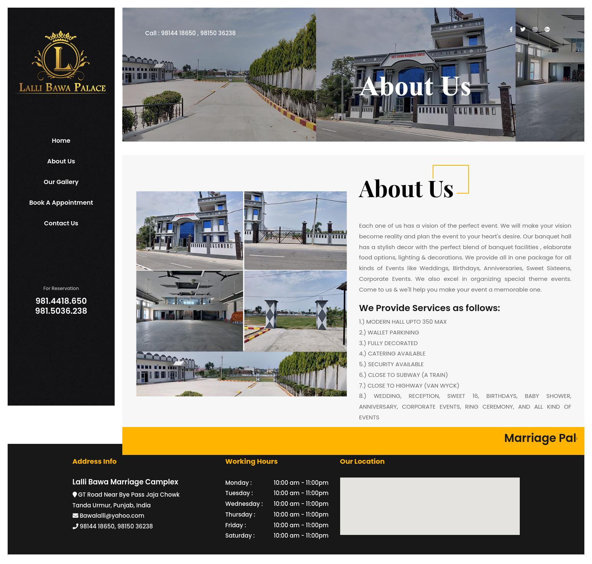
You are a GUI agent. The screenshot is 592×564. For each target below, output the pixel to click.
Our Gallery (61, 182)
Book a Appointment (61, 202)
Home (61, 140)
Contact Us (61, 223)
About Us (61, 161)
